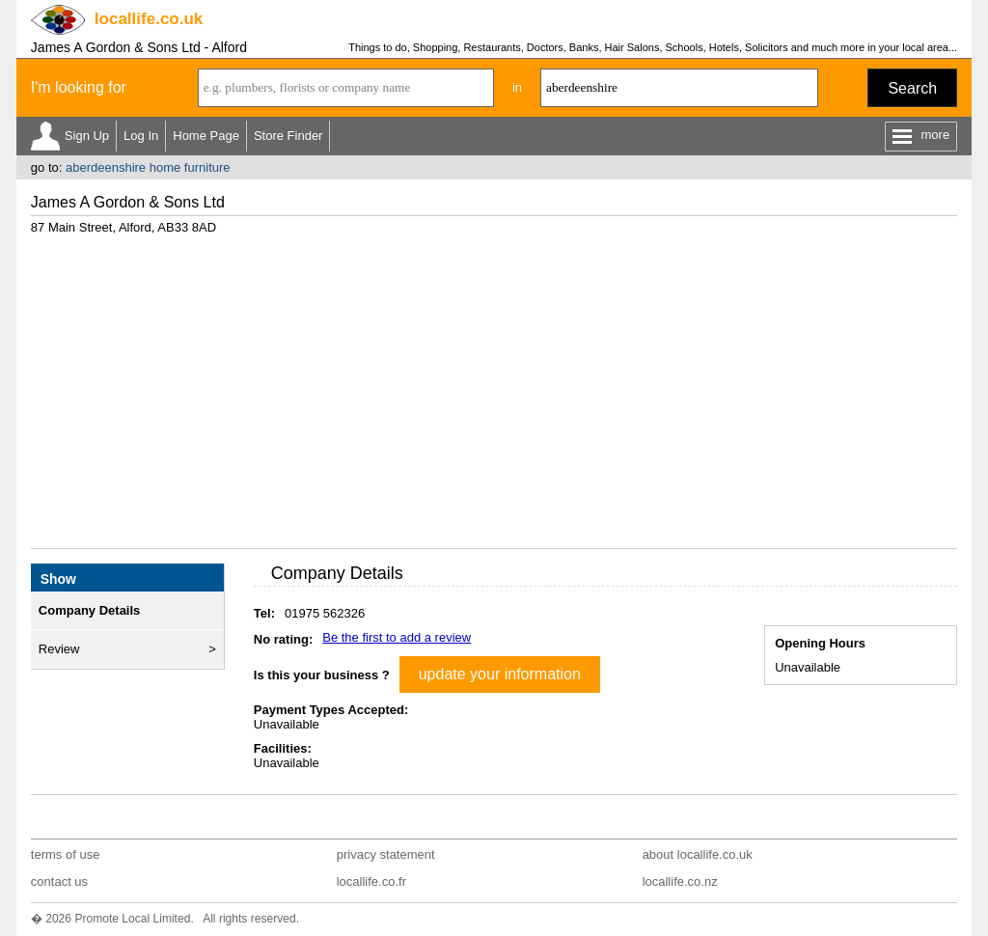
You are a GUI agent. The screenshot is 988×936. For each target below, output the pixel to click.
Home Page (206, 135)
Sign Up (87, 135)
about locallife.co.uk (698, 854)
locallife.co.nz (680, 881)
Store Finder (288, 135)
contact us (59, 881)
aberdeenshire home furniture (148, 167)
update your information (500, 674)
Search (912, 88)
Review (59, 649)
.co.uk (149, 19)
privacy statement (386, 854)
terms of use (65, 854)
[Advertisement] (494, 384)
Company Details (89, 610)
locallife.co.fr (371, 881)
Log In (141, 135)
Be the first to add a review (396, 637)
